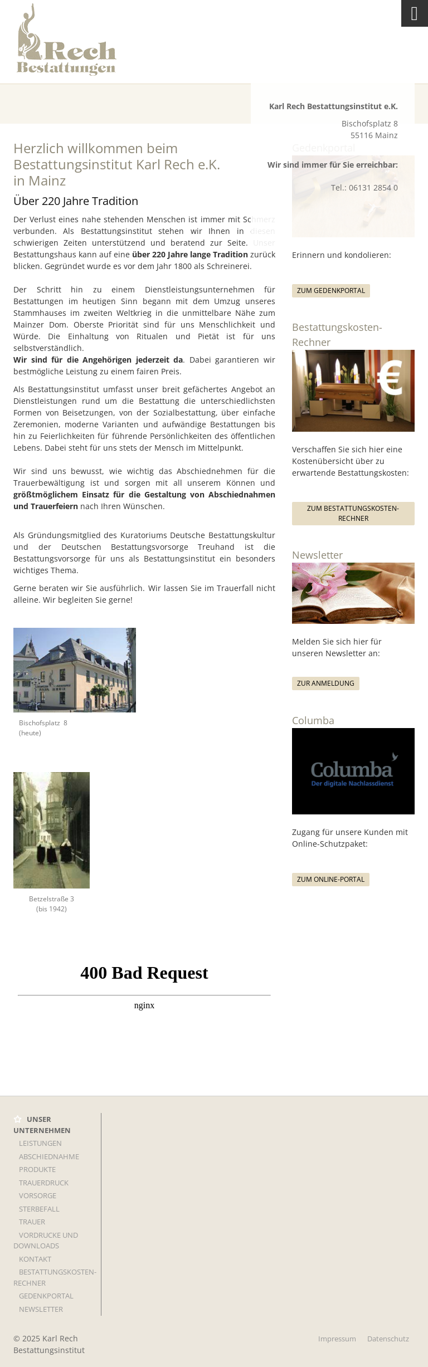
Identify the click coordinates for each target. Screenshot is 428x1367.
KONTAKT (35, 1259)
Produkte (37, 1169)
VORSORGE (37, 1195)
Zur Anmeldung (325, 683)
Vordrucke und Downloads (45, 1240)
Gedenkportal (46, 1296)
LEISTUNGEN (40, 1143)
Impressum (337, 1339)
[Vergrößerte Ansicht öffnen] (74, 670)
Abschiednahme (49, 1156)
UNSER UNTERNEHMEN (42, 1124)
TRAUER (32, 1222)
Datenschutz (388, 1339)
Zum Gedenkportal (331, 290)
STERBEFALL (39, 1209)
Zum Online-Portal (330, 879)
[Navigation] (414, 13)
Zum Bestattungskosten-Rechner (353, 513)
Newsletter (41, 1309)
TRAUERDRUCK (44, 1183)
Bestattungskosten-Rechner (54, 1277)
